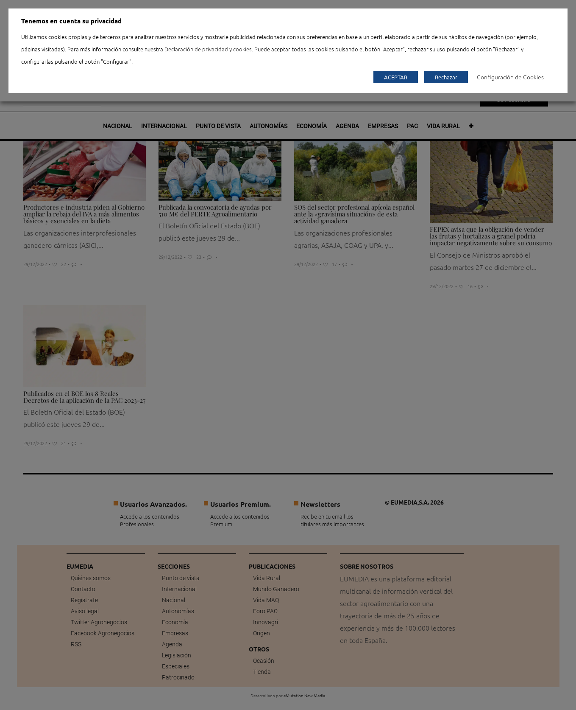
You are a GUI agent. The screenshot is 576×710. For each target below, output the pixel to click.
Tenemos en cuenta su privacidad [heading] (71, 21)
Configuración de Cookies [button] (510, 77)
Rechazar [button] (446, 77)
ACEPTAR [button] (395, 77)
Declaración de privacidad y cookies (208, 49)
